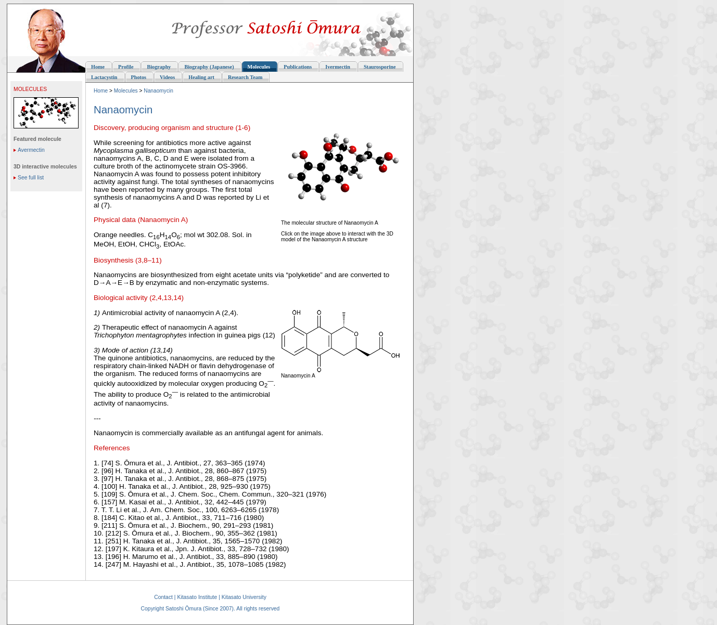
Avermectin (31, 150)
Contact (163, 597)
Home (101, 91)
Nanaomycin (158, 91)
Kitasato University (244, 597)
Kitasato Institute (197, 597)
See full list (31, 177)
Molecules (126, 91)
